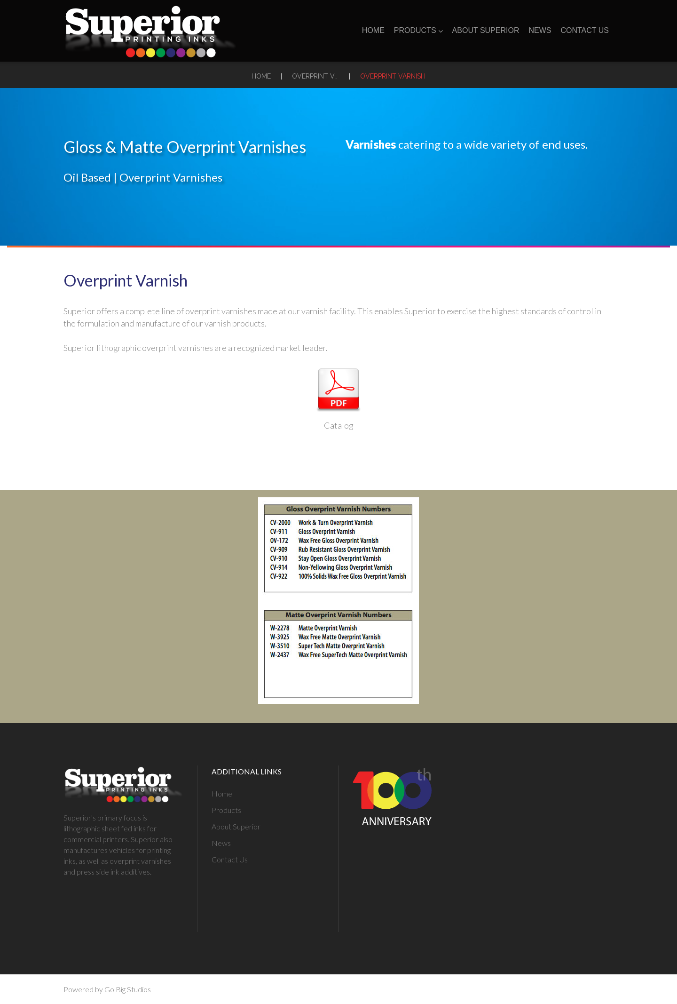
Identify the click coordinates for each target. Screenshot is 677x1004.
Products (418, 30)
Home (373, 30)
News (539, 30)
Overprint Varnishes (315, 76)
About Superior (486, 30)
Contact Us (584, 30)
